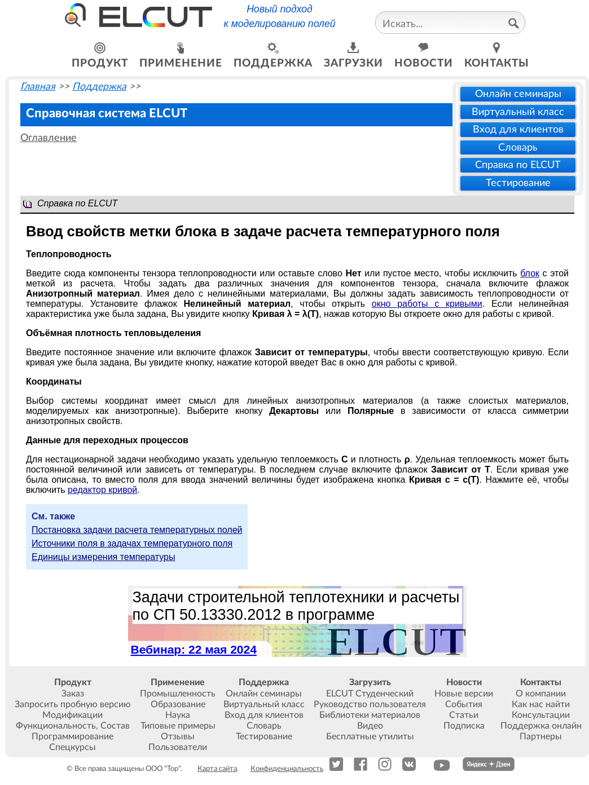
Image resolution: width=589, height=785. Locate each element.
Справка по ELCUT (518, 165)
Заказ (72, 693)
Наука (177, 715)
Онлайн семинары (518, 94)
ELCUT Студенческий (370, 693)
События (463, 704)
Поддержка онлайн (541, 725)
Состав (115, 725)
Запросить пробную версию (73, 704)
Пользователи (177, 747)
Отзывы (178, 736)
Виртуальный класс (518, 112)
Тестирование (518, 183)
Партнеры (541, 736)
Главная (37, 86)
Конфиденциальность (286, 768)
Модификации (72, 715)
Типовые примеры (178, 725)
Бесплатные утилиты (370, 736)
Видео (370, 725)
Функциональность (56, 725)
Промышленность (178, 693)
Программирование (72, 736)
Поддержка (99, 86)
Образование (178, 704)
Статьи (463, 715)
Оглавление (48, 138)
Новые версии (463, 693)
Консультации (541, 715)
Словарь (518, 147)
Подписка (464, 725)
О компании (541, 693)
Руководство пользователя (370, 704)
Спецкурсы (72, 747)
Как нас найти (541, 704)
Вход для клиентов (518, 129)
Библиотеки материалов (369, 715)
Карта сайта (217, 768)
